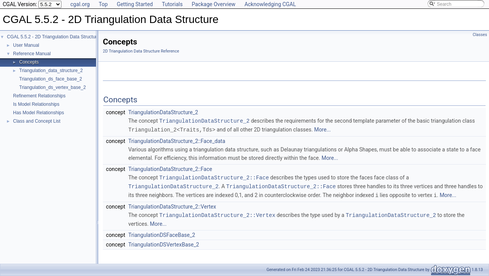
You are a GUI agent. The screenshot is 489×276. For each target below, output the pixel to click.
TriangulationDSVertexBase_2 (163, 242)
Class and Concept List (36, 121)
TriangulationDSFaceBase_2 (161, 233)
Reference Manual (32, 53)
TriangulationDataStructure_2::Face (170, 168)
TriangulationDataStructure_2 (163, 112)
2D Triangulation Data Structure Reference (141, 51)
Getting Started (135, 4)
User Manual (26, 45)
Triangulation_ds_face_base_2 (50, 79)
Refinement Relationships (39, 96)
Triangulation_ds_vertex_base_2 (52, 87)
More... (322, 129)
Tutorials (172, 4)
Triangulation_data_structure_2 (51, 70)
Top (103, 4)
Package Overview (213, 4)
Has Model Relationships (38, 112)
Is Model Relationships (36, 104)
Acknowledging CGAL (270, 4)
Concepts (29, 62)
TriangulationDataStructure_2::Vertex (172, 205)
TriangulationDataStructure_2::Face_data (176, 140)
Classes (480, 34)
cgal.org (79, 4)
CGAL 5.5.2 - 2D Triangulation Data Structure (53, 36)
